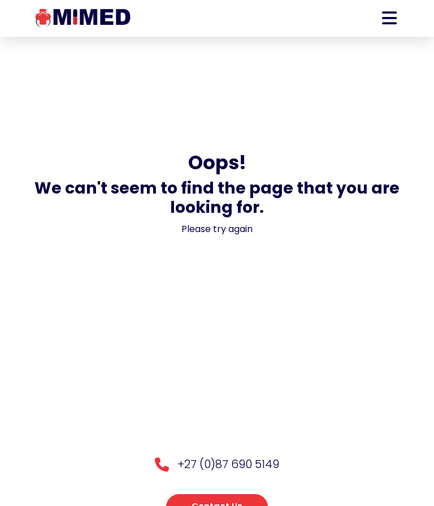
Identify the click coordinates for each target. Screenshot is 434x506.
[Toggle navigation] (389, 18)
